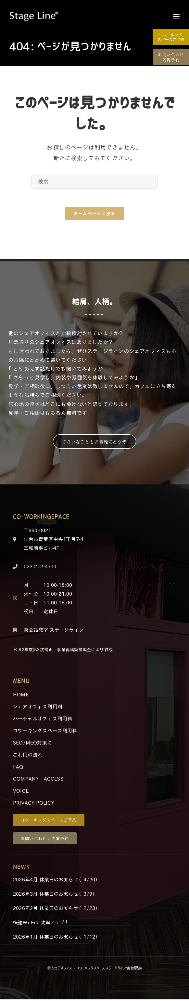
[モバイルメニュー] (176, 16)
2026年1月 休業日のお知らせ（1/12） (56, 938)
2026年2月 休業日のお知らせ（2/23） (56, 909)
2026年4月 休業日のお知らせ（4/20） (56, 881)
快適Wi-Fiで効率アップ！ (41, 924)
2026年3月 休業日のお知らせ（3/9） (55, 895)
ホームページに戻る (95, 215)
